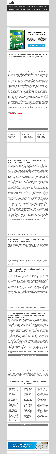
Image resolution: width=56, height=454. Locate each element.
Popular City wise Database (12, 6)
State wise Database (22, 6)
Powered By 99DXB (45, 452)
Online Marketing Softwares (20, 9)
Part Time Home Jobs (37, 9)
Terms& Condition (23, 452)
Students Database (11, 9)
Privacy (18, 452)
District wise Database (31, 6)
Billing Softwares (30, 9)
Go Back (8, 27)
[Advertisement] (28, 19)
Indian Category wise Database (41, 6)
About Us (15, 452)
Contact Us (45, 9)
